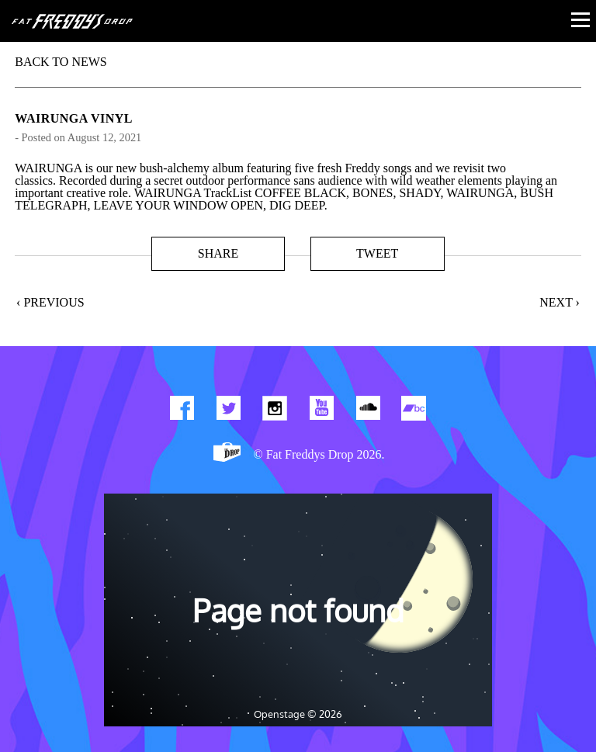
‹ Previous (50, 302)
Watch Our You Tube (321, 411)
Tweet (377, 253)
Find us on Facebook (181, 411)
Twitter (228, 411)
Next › (559, 302)
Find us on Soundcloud (367, 411)
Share (218, 253)
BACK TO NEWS (61, 61)
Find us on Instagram (274, 411)
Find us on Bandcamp (414, 411)
